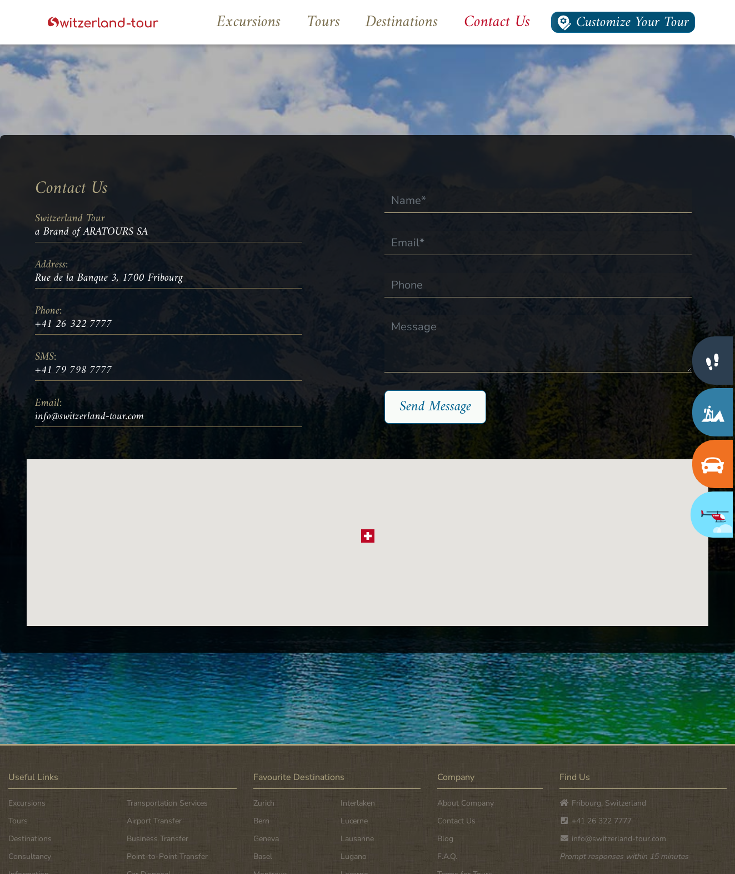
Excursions (249, 22)
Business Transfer (157, 838)
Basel (262, 856)
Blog (445, 838)
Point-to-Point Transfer (167, 856)
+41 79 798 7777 (73, 370)
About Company (465, 803)
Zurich (263, 803)
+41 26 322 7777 (73, 324)
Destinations (402, 22)
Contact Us (497, 22)
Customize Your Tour (623, 22)
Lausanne (357, 838)
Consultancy (29, 856)
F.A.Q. (447, 856)
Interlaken (358, 803)
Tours (323, 22)
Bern (261, 821)
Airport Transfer (154, 821)
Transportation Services (167, 803)
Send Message (435, 407)
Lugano (354, 856)
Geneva (266, 838)
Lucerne (354, 821)
